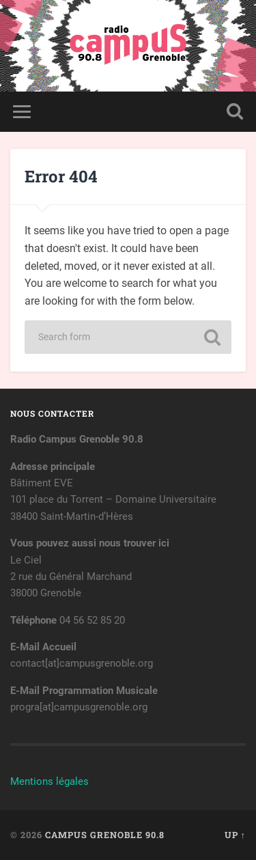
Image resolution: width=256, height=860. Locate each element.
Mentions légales (49, 781)
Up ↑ (235, 834)
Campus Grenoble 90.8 (105, 834)
